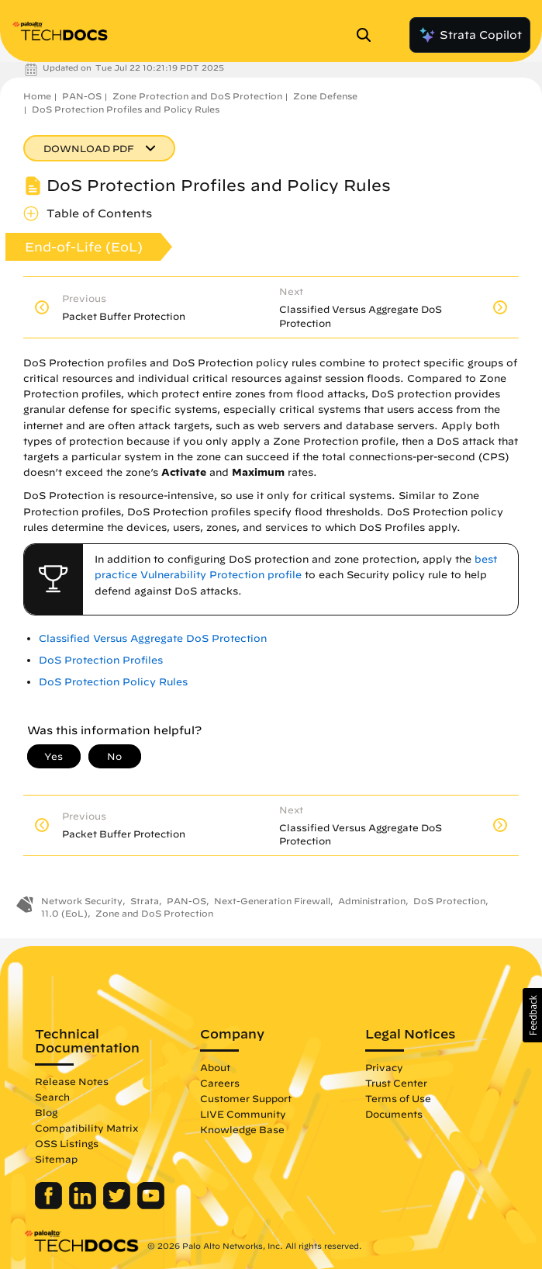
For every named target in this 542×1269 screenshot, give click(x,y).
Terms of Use (398, 1098)
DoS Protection (449, 901)
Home (37, 96)
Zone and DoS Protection (154, 913)
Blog (46, 1112)
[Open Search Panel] (368, 35)
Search (52, 1096)
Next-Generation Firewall (272, 901)
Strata (144, 901)
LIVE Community (243, 1113)
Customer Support (246, 1098)
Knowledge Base (242, 1129)
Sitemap (56, 1158)
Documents (394, 1113)
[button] (532, 1015)
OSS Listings (66, 1143)
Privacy (384, 1067)
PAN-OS (82, 96)
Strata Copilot (470, 35)
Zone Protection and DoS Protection (197, 96)
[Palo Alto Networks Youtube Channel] (150, 1205)
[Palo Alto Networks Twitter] (118, 1205)
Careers (220, 1082)
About (215, 1067)
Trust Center (396, 1082)
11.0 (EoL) (64, 913)
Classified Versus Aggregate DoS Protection (153, 638)
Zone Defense (325, 96)
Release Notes (72, 1081)
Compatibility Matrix (86, 1127)
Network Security (82, 901)
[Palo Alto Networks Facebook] (50, 1205)
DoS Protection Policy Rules (113, 682)
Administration (372, 901)
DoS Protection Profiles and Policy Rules (125, 109)
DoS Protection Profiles (101, 660)
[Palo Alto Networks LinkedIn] (84, 1205)
